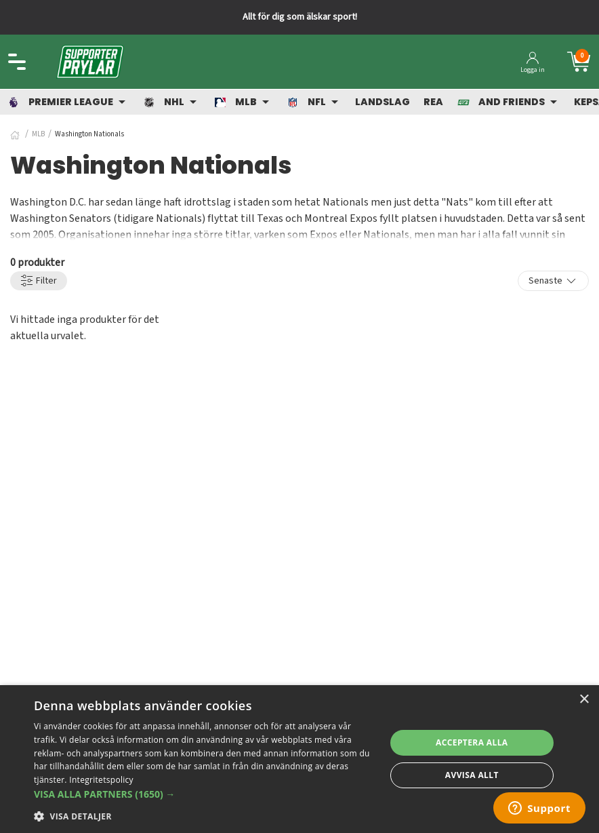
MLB (38, 134)
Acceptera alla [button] (472, 742)
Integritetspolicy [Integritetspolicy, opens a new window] (101, 780)
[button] (204, 794)
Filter (38, 281)
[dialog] (299, 759)
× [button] (584, 700)
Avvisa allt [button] (472, 775)
